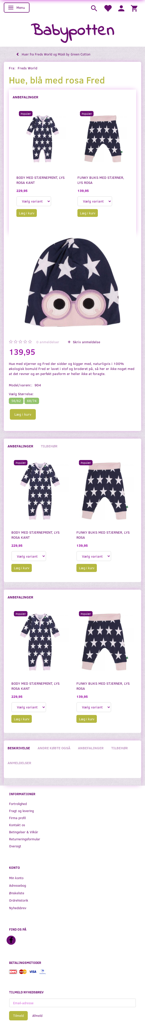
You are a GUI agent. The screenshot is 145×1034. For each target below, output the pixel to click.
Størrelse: (21, 393)
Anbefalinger (25, 97)
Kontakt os (17, 825)
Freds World (27, 68)
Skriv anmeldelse (86, 341)
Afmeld (37, 1015)
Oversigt (15, 846)
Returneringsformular (24, 839)
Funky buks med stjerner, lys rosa (100, 180)
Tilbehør (49, 446)
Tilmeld (18, 1015)
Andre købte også (54, 747)
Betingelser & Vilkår (23, 832)
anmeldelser (47, 341)
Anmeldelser (19, 762)
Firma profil (17, 818)
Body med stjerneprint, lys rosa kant (40, 180)
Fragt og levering (21, 811)
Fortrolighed (18, 803)
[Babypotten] (72, 31)
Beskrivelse (19, 747)
